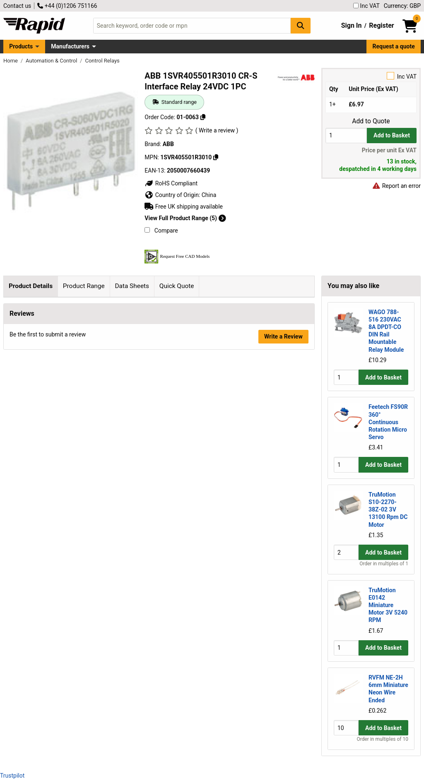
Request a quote (394, 46)
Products (21, 46)
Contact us (17, 5)
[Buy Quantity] (346, 135)
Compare (161, 230)
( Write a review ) (216, 130)
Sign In (351, 25)
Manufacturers (70, 46)
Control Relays (102, 61)
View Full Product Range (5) (185, 218)
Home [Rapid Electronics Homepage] (11, 61)
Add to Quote (371, 121)
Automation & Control (52, 61)
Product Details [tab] (31, 286)
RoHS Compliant (171, 183)
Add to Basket (391, 135)
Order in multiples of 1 (383, 564)
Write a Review (283, 475)
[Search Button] (301, 25)
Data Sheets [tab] (132, 286)
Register (381, 25)
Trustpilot (12, 775)
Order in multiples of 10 (382, 739)
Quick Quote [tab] (176, 286)
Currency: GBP (402, 6)
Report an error (396, 186)
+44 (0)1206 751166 (67, 5)
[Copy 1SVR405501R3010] (215, 157)
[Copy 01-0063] (202, 117)
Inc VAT (366, 6)
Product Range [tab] (84, 286)
